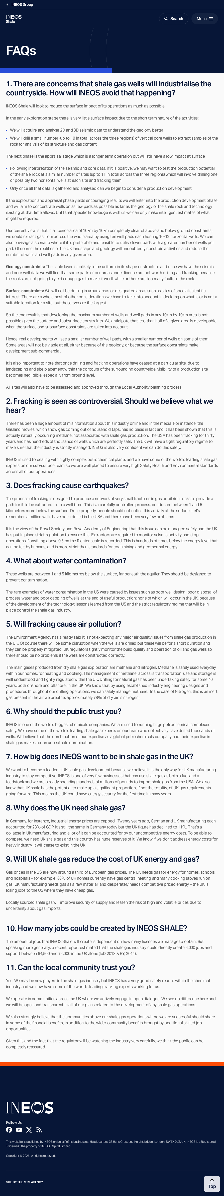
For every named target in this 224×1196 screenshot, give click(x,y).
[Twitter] (29, 1130)
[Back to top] (212, 1184)
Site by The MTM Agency (24, 1182)
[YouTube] (19, 1130)
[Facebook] (9, 1130)
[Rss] (39, 1130)
